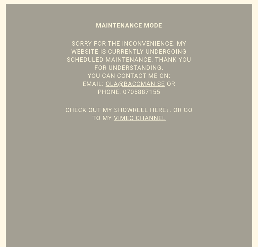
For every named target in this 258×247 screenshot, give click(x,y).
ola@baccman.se (135, 83)
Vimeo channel (140, 117)
